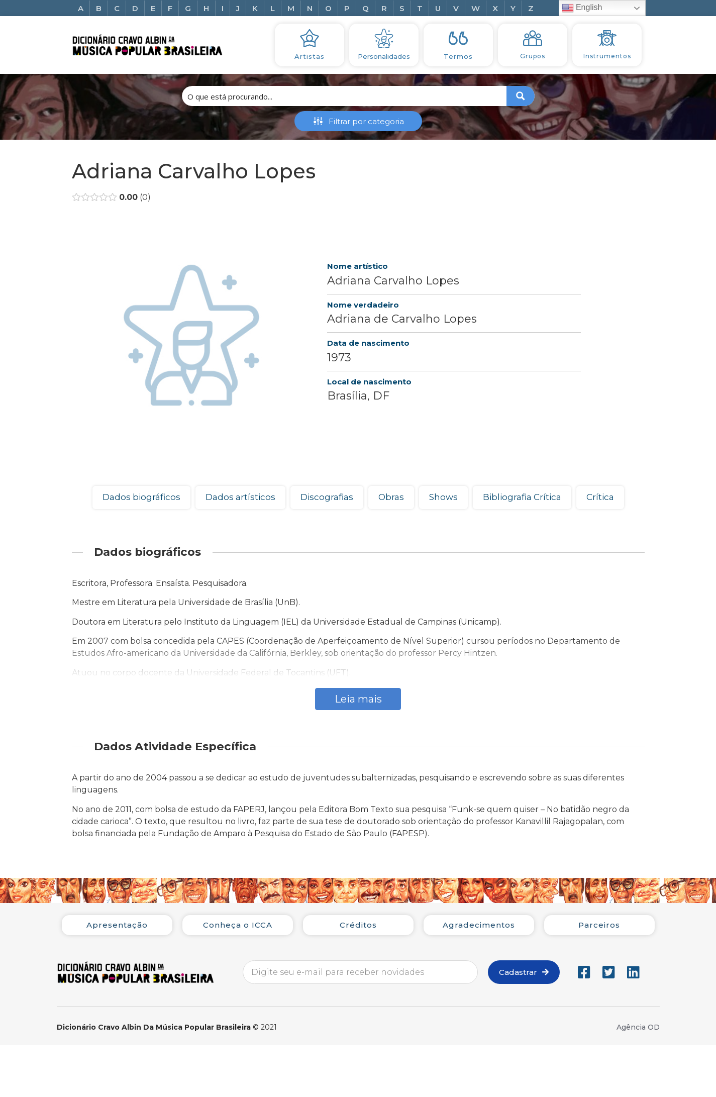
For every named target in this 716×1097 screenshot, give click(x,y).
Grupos (532, 56)
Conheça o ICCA (237, 925)
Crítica (600, 497)
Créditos (358, 925)
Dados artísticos (240, 497)
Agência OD (638, 1027)
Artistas (309, 56)
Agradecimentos (479, 925)
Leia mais (358, 699)
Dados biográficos (141, 497)
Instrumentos (607, 56)
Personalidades (384, 56)
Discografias (326, 497)
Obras (391, 497)
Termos (458, 56)
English (582, 8)
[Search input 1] (344, 96)
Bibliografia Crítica (522, 497)
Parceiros (599, 925)
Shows (443, 497)
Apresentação (117, 925)
